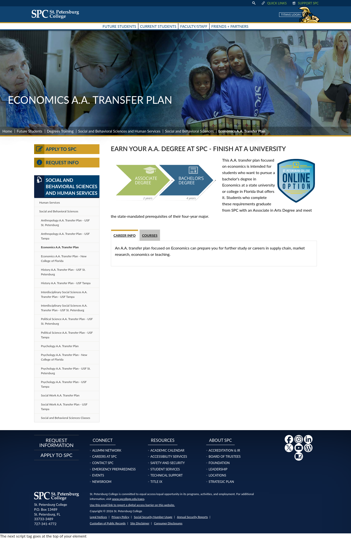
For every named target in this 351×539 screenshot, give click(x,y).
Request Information (56, 442)
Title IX (156, 482)
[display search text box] (254, 3)
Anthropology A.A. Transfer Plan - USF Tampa (65, 236)
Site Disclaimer (139, 523)
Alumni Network (106, 450)
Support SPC (305, 3)
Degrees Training (60, 131)
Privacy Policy (120, 517)
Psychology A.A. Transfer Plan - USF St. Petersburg (65, 371)
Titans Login (291, 14)
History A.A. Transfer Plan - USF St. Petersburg (63, 272)
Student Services (165, 469)
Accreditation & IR (224, 450)
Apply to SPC (55, 149)
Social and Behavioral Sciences (189, 131)
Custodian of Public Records (108, 523)
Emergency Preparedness (114, 469)
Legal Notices (98, 517)
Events (98, 475)
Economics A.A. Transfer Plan (60, 247)
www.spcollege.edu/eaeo (128, 499)
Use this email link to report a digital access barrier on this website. (132, 505)
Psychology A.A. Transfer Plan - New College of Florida (64, 357)
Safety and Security (167, 463)
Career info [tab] (125, 235)
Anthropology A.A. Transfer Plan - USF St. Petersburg (65, 222)
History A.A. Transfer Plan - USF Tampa (65, 283)
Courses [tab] (149, 235)
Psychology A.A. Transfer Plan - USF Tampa (64, 384)
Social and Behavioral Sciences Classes (65, 418)
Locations (217, 475)
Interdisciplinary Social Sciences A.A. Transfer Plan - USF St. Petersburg (64, 308)
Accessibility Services (168, 456)
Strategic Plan (221, 482)
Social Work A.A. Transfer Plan (60, 395)
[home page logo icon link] (57, 14)
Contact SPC (102, 463)
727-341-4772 (45, 524)
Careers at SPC (104, 456)
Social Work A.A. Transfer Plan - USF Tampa (64, 407)
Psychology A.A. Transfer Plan (60, 346)
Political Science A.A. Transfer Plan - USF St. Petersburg (67, 321)
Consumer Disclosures (168, 523)
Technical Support (166, 475)
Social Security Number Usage (153, 517)
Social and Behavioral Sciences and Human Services (119, 131)
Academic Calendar (167, 450)
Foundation (219, 463)
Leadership (218, 469)
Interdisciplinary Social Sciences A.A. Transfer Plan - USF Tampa (64, 294)
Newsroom (101, 482)
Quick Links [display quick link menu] (274, 3)
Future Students (29, 131)
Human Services (49, 202)
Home (7, 131)
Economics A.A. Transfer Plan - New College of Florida (64, 258)
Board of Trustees (225, 456)
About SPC (220, 440)
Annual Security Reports (192, 517)
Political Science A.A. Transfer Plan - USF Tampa (67, 335)
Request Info (56, 162)
